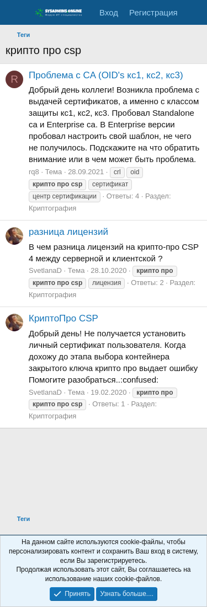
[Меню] (15, 13)
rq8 (34, 172)
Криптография (52, 208)
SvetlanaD (45, 270)
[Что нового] (194, 12)
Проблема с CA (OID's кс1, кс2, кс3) (106, 75)
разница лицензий (68, 232)
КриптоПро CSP (63, 318)
